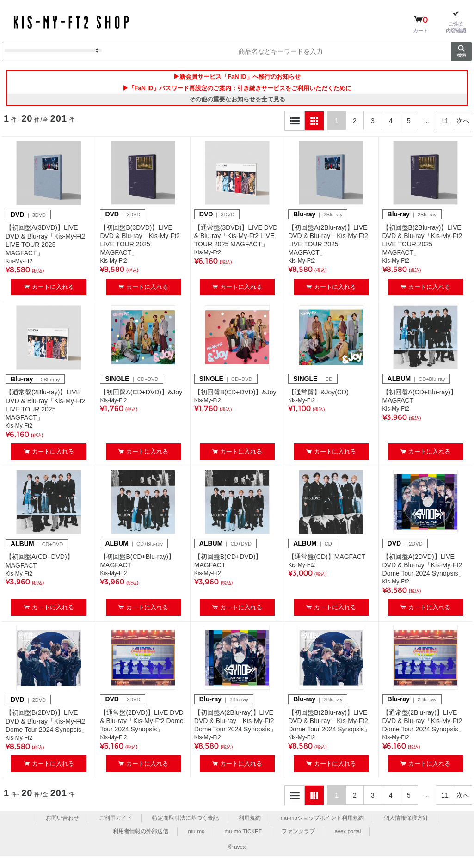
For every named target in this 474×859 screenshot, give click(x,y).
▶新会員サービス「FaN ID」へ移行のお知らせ (236, 77)
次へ (462, 123)
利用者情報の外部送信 (139, 833)
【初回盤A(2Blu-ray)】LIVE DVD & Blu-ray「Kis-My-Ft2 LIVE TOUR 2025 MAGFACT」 (328, 242)
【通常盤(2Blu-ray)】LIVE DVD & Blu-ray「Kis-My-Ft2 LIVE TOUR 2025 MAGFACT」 (46, 407)
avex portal (349, 833)
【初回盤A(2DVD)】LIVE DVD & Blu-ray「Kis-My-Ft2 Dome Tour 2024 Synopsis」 (423, 567)
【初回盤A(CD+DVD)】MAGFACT (40, 563)
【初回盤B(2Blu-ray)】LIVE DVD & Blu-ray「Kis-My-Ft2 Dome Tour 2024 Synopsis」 (329, 723)
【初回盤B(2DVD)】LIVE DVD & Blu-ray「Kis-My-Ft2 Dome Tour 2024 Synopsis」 (47, 724)
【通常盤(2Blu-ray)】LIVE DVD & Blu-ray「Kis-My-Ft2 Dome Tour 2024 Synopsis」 (423, 723)
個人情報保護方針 (406, 820)
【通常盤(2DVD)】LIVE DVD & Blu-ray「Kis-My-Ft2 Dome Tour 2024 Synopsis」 (141, 723)
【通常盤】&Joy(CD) (318, 394)
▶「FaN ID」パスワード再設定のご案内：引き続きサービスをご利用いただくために (236, 89)
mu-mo (195, 833)
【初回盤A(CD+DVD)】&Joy (141, 394)
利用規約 (249, 820)
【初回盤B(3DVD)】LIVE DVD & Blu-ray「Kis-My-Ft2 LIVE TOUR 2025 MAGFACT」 (140, 242)
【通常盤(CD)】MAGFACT (326, 559)
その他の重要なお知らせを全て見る (237, 101)
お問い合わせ (62, 820)
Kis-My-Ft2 (19, 264)
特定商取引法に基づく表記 (185, 820)
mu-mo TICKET (243, 833)
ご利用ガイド (115, 820)
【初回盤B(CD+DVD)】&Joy (235, 394)
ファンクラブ (298, 833)
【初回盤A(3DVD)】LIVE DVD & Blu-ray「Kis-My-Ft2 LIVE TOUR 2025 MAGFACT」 (46, 243)
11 (445, 123)
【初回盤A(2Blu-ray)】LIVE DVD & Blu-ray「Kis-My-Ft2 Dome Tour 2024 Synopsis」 (235, 723)
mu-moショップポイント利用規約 (322, 820)
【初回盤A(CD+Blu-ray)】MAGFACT (419, 398)
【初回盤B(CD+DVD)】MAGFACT (228, 563)
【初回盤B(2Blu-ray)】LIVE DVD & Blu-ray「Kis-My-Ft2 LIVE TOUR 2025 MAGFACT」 (422, 242)
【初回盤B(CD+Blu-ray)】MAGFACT (137, 563)
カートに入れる (53, 289)
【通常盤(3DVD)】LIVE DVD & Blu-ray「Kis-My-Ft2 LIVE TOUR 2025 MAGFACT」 (235, 238)
